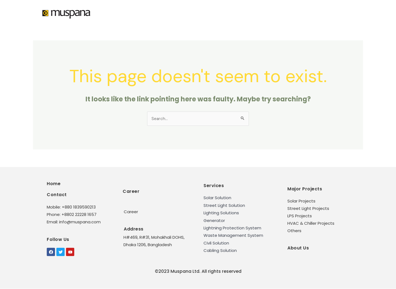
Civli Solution (216, 243)
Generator (214, 221)
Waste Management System (233, 235)
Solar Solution (217, 198)
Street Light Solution (224, 206)
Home (54, 184)
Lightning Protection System (232, 228)
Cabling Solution (220, 250)
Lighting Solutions (221, 213)
